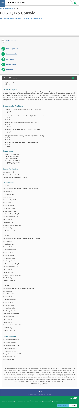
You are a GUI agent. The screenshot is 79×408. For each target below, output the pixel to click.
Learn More (62, 405)
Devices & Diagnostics (6, 8)
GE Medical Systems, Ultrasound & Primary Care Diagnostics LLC (22, 19)
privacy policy (68, 401)
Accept (73, 405)
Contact (39, 392)
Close (73, 398)
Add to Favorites (11, 41)
